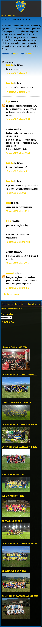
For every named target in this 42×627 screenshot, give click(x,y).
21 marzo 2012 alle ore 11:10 (17, 287)
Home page (19, 304)
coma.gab (10, 273)
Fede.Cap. (10, 64)
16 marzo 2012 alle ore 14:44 (18, 241)
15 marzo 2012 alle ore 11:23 (17, 171)
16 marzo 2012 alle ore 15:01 (17, 263)
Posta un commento (12, 294)
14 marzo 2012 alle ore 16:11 (17, 73)
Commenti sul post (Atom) (14, 309)
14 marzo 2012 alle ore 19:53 (18, 153)
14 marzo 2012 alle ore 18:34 (18, 119)
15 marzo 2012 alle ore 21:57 (17, 192)
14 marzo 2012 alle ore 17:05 (18, 91)
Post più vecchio (34, 304)
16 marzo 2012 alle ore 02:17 (18, 211)
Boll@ (8, 221)
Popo (8, 101)
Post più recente (8, 304)
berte (8, 202)
